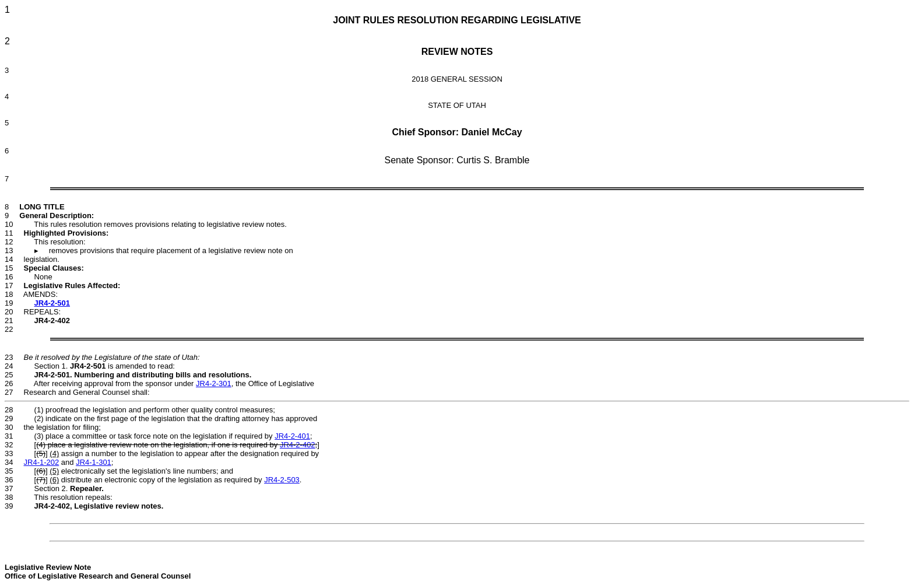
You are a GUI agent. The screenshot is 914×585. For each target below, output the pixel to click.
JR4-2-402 (297, 444)
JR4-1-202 (41, 462)
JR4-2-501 (52, 303)
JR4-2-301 (213, 383)
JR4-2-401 (292, 436)
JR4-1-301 (93, 462)
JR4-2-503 (282, 479)
